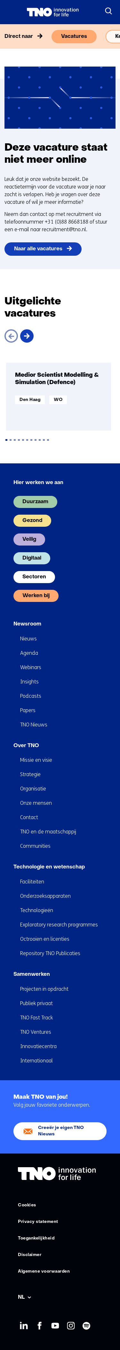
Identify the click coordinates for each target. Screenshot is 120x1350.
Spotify (86, 1326)
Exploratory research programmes (59, 925)
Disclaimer (29, 1255)
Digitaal (31, 558)
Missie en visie (36, 760)
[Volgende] (27, 336)
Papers (28, 710)
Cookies (27, 1205)
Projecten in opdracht (44, 989)
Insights (29, 682)
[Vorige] (11, 336)
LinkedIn (23, 1326)
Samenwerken (31, 974)
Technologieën (36, 910)
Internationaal (36, 1061)
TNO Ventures (35, 1032)
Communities (35, 846)
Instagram (70, 1326)
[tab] (6, 440)
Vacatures (74, 36)
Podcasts (30, 696)
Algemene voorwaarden (44, 1271)
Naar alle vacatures (38, 249)
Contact (29, 817)
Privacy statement (38, 1222)
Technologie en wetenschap (49, 867)
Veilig (29, 539)
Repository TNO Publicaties (50, 953)
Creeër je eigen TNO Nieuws (61, 1131)
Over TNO (26, 745)
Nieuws (28, 639)
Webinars (30, 667)
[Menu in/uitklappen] (11, 12)
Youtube (54, 1326)
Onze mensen (36, 803)
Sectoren (34, 577)
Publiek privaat (36, 1003)
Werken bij (36, 595)
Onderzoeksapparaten (45, 896)
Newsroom (27, 624)
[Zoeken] (109, 11)
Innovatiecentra (38, 1046)
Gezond (32, 520)
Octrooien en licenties (44, 939)
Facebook (39, 1326)
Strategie (30, 774)
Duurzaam (35, 501)
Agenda (29, 653)
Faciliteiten (32, 882)
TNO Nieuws (33, 725)
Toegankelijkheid (36, 1238)
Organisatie (33, 789)
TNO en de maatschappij (48, 832)
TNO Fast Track (36, 1018)
